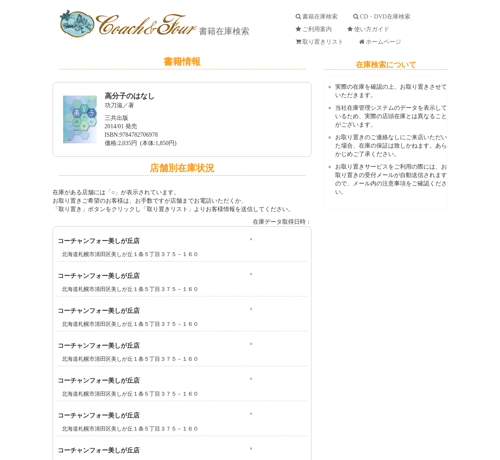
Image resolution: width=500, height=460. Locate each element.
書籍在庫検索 (223, 31)
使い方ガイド (369, 29)
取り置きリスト (321, 42)
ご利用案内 (315, 29)
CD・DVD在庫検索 (383, 16)
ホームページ (381, 42)
